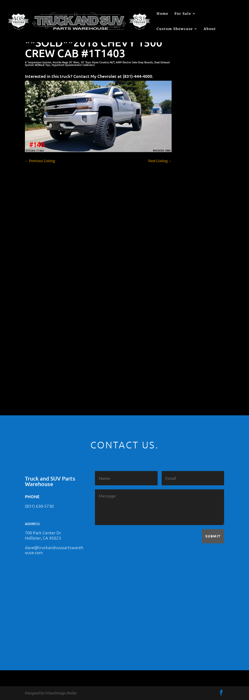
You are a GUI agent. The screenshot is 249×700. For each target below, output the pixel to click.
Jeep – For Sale (192, 314)
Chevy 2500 (190, 214)
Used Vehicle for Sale (197, 380)
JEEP (185, 305)
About (210, 29)
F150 (185, 264)
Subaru (187, 347)
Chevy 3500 (190, 222)
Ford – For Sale (193, 289)
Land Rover (190, 322)
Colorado (188, 230)
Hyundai (188, 297)
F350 (185, 280)
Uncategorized (192, 372)
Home (163, 14)
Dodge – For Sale (194, 255)
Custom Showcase (175, 29)
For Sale (182, 14)
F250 (185, 272)
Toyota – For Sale (195, 364)
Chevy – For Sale (194, 197)
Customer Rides (193, 239)
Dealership (189, 247)
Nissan (186, 330)
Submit (213, 536)
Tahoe (186, 355)
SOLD (185, 339)
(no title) (187, 171)
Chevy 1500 (190, 205)
